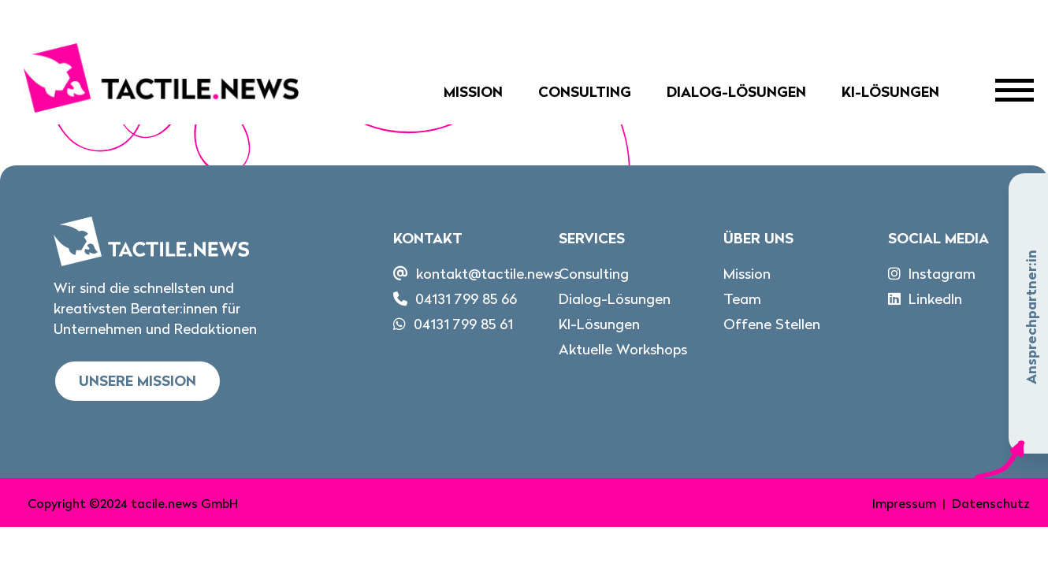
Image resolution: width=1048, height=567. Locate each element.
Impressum (904, 503)
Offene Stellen (771, 324)
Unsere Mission (137, 380)
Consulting (584, 91)
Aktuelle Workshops (623, 349)
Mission (473, 91)
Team (742, 298)
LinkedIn (935, 298)
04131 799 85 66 (466, 298)
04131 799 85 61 (463, 324)
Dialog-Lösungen (736, 91)
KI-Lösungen (890, 91)
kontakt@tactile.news (488, 273)
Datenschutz (991, 503)
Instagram (942, 273)
